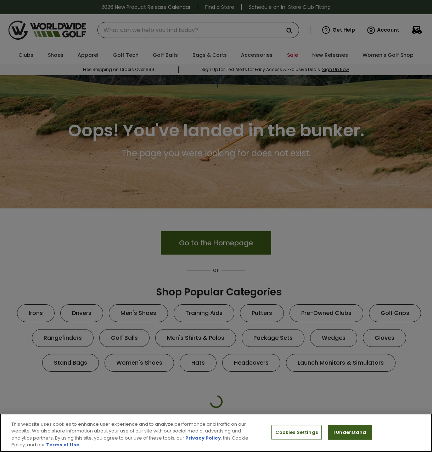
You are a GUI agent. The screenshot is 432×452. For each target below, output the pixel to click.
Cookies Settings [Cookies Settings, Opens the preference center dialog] (296, 432)
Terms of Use (62, 444)
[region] (216, 433)
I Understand (349, 432)
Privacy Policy (203, 438)
